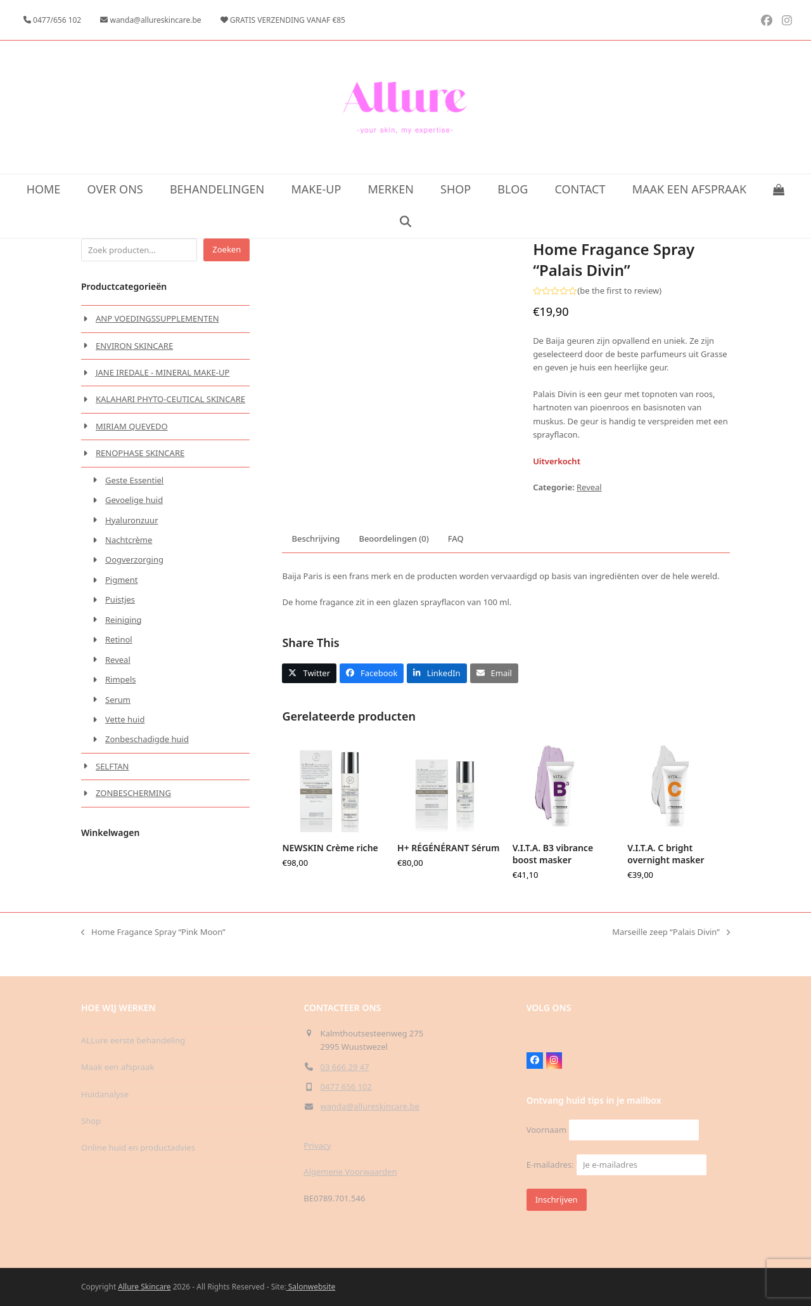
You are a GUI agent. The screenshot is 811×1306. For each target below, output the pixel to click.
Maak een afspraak (117, 1067)
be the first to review (619, 291)
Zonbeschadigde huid (147, 739)
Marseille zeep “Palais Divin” (671, 956)
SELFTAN (112, 766)
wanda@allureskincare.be (370, 1106)
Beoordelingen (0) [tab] (393, 562)
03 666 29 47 (345, 1067)
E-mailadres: (617, 1164)
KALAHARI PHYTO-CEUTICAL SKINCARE (170, 399)
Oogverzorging (134, 559)
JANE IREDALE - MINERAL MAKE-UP (162, 372)
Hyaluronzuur (131, 520)
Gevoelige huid (134, 500)
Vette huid (124, 719)
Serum (118, 699)
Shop (91, 1120)
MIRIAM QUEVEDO (132, 426)
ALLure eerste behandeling (133, 1040)
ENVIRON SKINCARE (134, 345)
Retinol (118, 639)
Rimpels (120, 679)
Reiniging (123, 619)
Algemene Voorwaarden (350, 1171)
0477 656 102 (346, 1086)
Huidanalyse (105, 1094)
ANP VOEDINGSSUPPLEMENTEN (157, 318)
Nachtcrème (128, 539)
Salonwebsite (311, 1286)
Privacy (317, 1145)
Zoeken (226, 249)
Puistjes (120, 599)
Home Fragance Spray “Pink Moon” (153, 956)
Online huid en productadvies (138, 1147)
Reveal (589, 487)
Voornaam (546, 1129)
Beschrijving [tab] (315, 562)
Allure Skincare (144, 1286)
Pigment (121, 579)
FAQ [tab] (456, 562)
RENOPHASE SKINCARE (140, 453)
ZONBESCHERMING (133, 793)
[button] (779, 190)
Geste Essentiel (134, 480)
